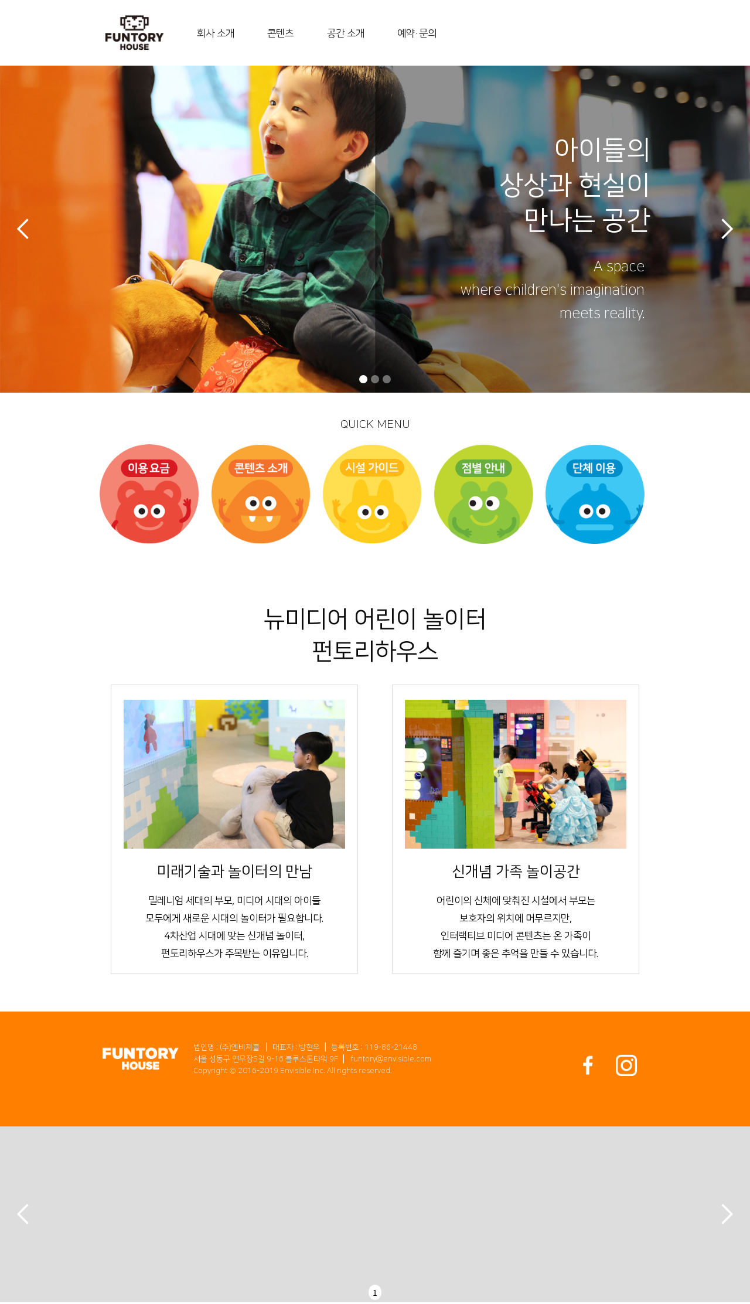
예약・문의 (417, 33)
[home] (134, 33)
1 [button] (375, 1292)
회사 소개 (215, 33)
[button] (23, 229)
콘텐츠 (280, 33)
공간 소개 (345, 33)
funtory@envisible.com (391, 1059)
